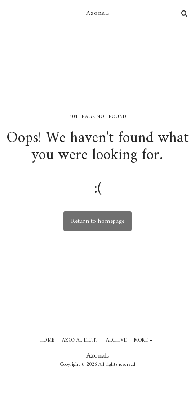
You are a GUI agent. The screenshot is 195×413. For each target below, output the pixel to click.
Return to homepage (97, 221)
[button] (10, 13)
